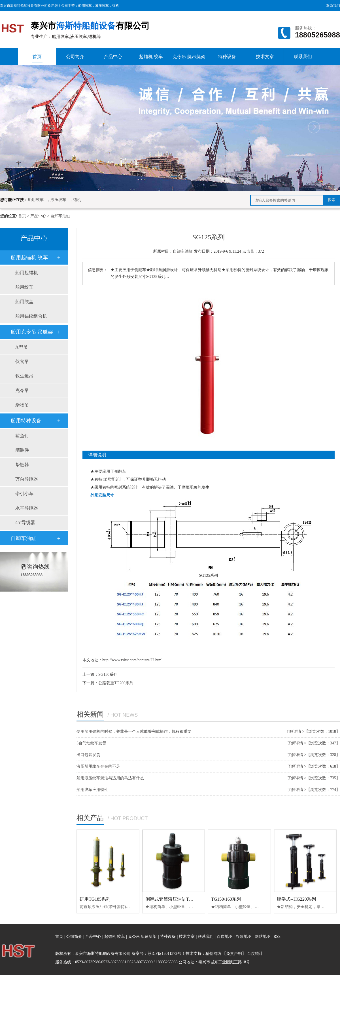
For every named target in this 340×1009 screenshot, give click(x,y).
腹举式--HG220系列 (296, 899)
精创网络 (213, 953)
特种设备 (227, 56)
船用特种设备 (26, 420)
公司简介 (75, 56)
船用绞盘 (24, 301)
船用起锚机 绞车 (29, 257)
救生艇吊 (24, 375)
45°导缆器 (25, 522)
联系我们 (333, 6)
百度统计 (255, 953)
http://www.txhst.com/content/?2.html (132, 660)
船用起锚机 (26, 272)
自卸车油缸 (60, 216)
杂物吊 (22, 404)
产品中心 (113, 56)
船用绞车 (85, 6)
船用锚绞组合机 (31, 316)
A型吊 (21, 347)
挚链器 (22, 464)
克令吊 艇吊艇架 (189, 56)
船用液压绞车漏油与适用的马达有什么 (110, 778)
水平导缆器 (26, 508)
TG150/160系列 (226, 899)
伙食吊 (22, 361)
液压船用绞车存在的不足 (98, 766)
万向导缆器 (26, 479)
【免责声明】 (234, 953)
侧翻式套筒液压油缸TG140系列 (176, 899)
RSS (276, 936)
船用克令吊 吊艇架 (32, 332)
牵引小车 (24, 493)
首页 (37, 58)
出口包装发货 (88, 755)
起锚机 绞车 (151, 56)
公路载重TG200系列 (115, 683)
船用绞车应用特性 (92, 790)
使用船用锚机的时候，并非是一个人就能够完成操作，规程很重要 (134, 731)
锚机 (115, 6)
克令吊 (22, 390)
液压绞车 (102, 6)
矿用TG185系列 (95, 899)
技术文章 (265, 56)
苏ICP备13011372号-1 (166, 953)
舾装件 (22, 450)
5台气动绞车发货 (91, 743)
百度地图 (225, 936)
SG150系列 (107, 674)
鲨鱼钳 (22, 435)
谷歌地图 (244, 936)
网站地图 (263, 936)
